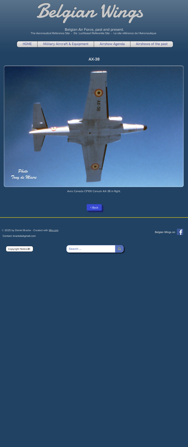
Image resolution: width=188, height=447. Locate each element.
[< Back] (94, 207)
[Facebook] (180, 232)
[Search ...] (88, 248)
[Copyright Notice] (19, 249)
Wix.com (53, 230)
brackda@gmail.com (24, 235)
